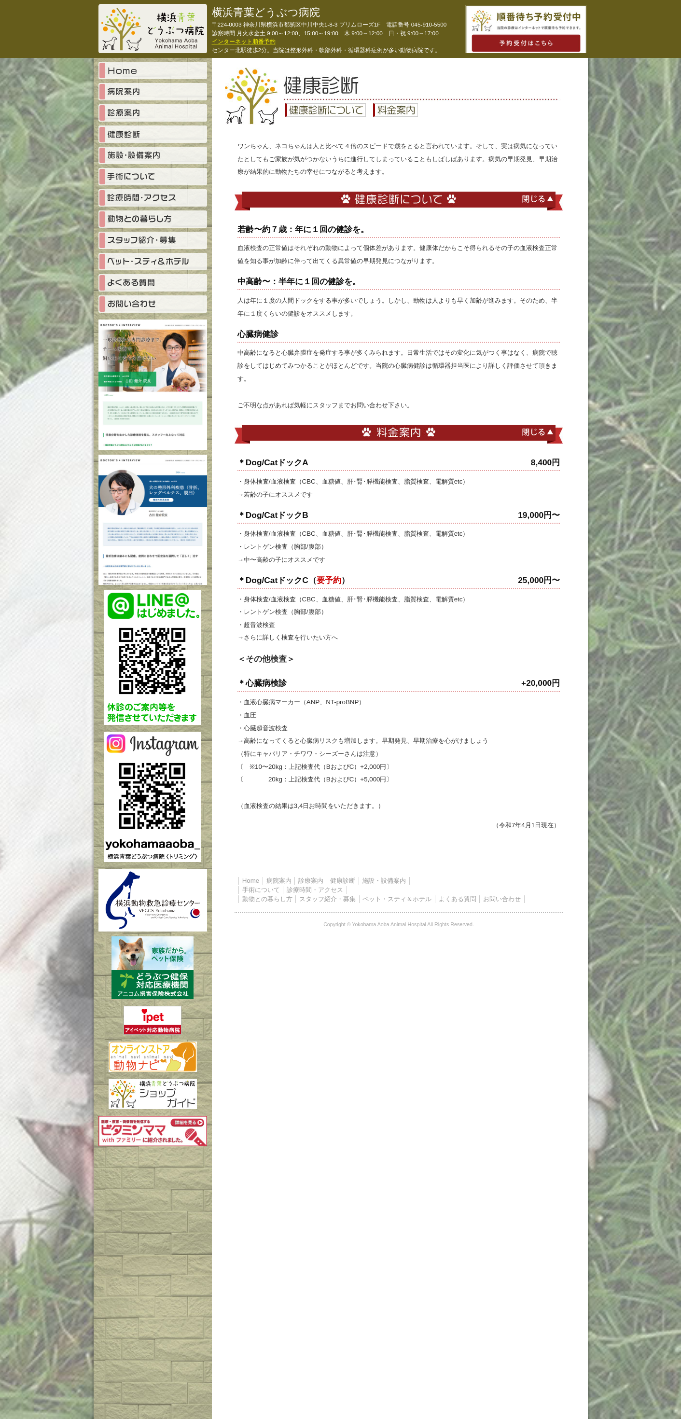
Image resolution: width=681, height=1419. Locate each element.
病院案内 (279, 880)
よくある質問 (457, 899)
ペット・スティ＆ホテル (396, 899)
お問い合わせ (502, 899)
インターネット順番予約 (244, 41)
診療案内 (310, 880)
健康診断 (342, 880)
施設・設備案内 (384, 880)
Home (251, 880)
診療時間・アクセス (315, 889)
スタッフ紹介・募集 (327, 899)
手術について (261, 889)
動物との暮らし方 (267, 899)
